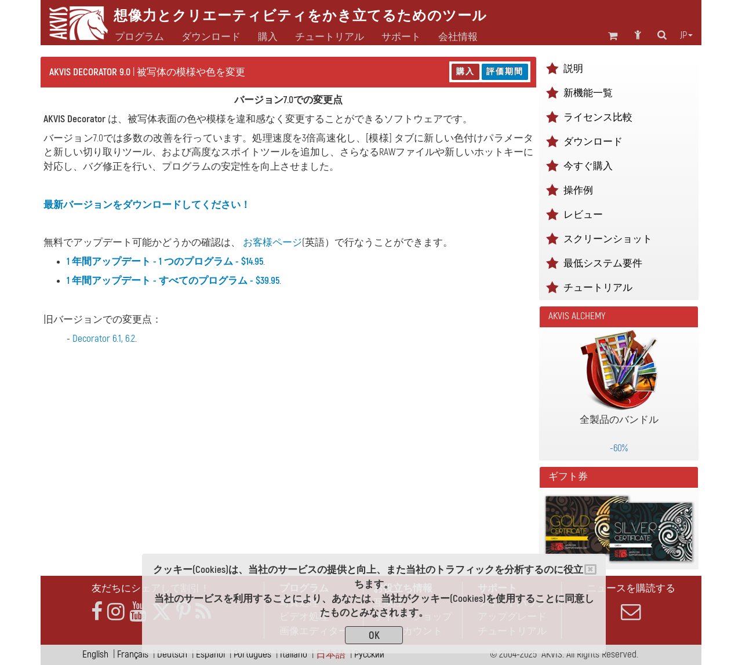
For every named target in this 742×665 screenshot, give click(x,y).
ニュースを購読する (631, 602)
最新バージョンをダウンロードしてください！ (146, 205)
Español (210, 654)
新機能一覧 (588, 93)
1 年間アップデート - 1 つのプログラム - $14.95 (165, 261)
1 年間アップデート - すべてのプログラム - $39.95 (173, 281)
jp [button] (686, 35)
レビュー (583, 215)
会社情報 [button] (458, 37)
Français (132, 654)
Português (252, 654)
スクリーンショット (607, 239)
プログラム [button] (139, 37)
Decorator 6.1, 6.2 (103, 338)
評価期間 (504, 71)
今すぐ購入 (588, 166)
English (95, 654)
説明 (573, 69)
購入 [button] (268, 37)
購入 (465, 71)
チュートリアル (597, 288)
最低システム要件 (602, 263)
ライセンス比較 (597, 117)
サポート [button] (401, 37)
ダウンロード (211, 37)
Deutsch (172, 654)
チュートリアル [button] (329, 37)
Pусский (369, 654)
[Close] (590, 569)
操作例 (578, 190)
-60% (619, 448)
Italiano (293, 654)
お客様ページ (272, 242)
